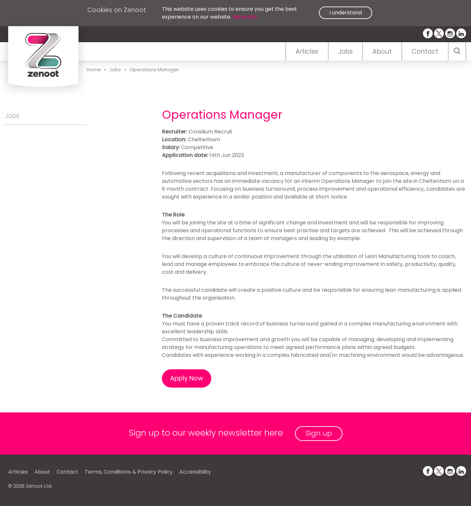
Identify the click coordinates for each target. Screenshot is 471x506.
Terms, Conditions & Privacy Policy (129, 472)
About (382, 51)
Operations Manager (154, 69)
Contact (425, 51)
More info (245, 17)
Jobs (345, 51)
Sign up (318, 433)
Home (94, 69)
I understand (345, 12)
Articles (307, 51)
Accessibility (195, 472)
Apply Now (186, 378)
